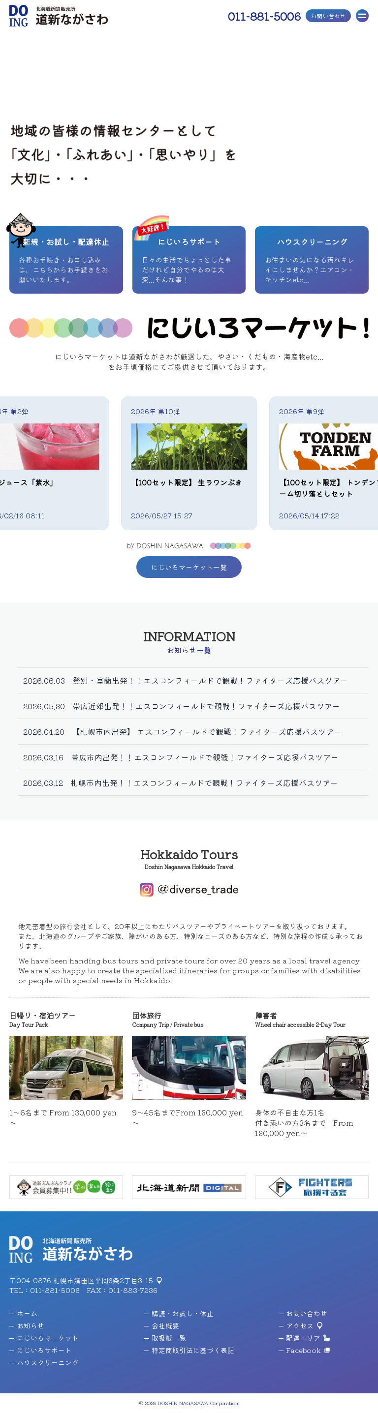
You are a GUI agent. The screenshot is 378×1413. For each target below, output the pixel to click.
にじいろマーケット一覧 (189, 567)
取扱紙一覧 (165, 1338)
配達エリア (299, 1338)
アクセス (296, 1325)
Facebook (300, 1350)
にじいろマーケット (44, 1338)
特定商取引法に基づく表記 (189, 1350)
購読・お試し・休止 (179, 1313)
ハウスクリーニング (44, 1362)
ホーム (23, 1313)
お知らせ (26, 1325)
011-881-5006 (264, 15)
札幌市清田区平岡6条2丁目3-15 (103, 1280)
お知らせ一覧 (189, 650)
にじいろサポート (40, 1350)
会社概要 (161, 1325)
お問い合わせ (328, 15)
